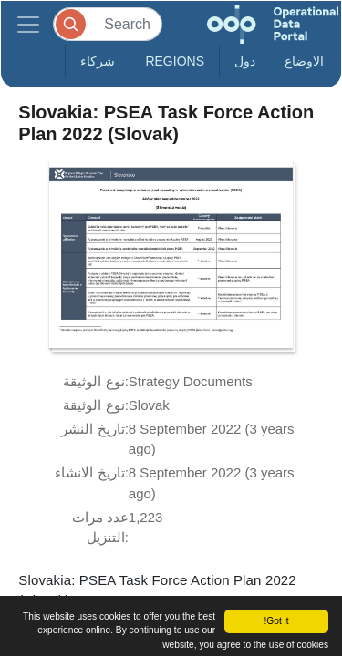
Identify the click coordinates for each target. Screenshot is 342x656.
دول (244, 61)
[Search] (107, 24)
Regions (174, 61)
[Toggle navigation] (28, 24)
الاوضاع (304, 61)
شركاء (97, 61)
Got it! (276, 621)
